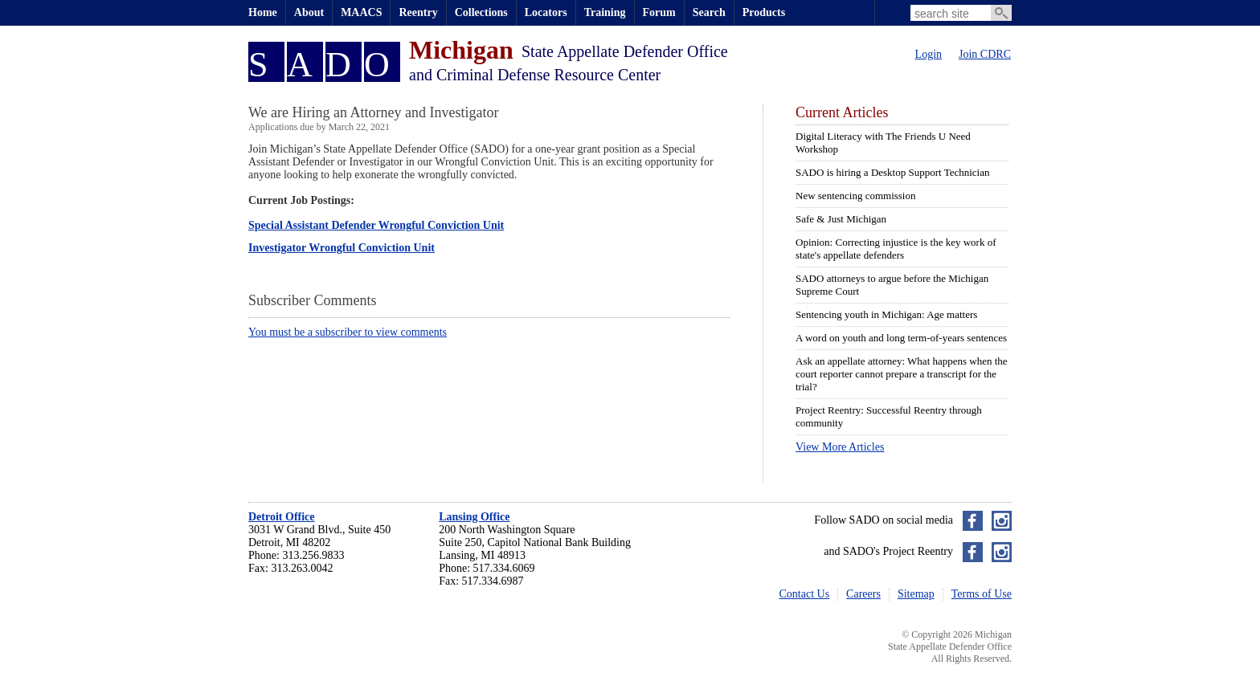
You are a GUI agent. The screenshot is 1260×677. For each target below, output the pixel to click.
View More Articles (840, 447)
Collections (481, 12)
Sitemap (916, 594)
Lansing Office (474, 517)
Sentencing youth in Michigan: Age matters (886, 314)
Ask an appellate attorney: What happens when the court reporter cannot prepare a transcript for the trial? (902, 374)
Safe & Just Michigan (841, 219)
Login (928, 54)
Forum (659, 12)
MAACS (361, 12)
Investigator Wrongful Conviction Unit (341, 248)
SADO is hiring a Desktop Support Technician (893, 172)
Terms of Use (981, 594)
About (309, 12)
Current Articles (842, 112)
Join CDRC (985, 54)
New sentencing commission (855, 196)
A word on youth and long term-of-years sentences (901, 338)
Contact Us (804, 594)
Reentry (418, 12)
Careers (863, 594)
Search (709, 12)
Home (262, 12)
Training (605, 12)
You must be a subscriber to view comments (347, 332)
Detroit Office (281, 517)
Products (763, 12)
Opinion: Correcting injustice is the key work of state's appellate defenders (896, 248)
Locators (546, 12)
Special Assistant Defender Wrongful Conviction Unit (376, 225)
